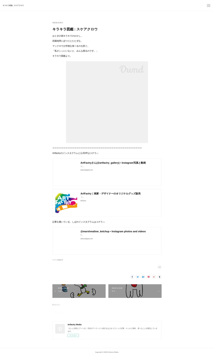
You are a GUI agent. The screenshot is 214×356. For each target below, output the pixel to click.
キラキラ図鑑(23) (57, 260)
